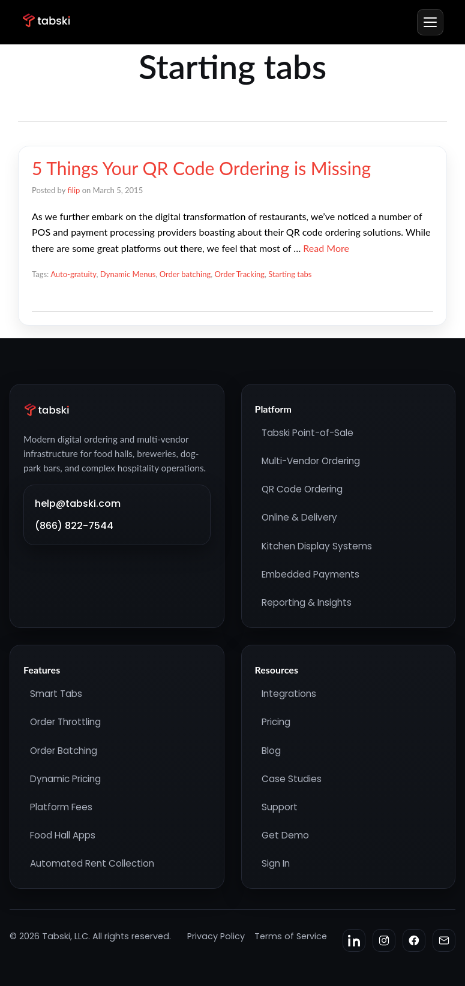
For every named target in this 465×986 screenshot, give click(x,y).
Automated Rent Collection (92, 863)
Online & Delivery (299, 517)
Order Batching (63, 750)
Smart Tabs (56, 693)
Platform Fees (61, 807)
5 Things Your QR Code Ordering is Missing (201, 168)
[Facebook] (414, 940)
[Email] (444, 940)
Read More (326, 248)
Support (280, 807)
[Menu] (430, 22)
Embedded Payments (310, 574)
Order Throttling (65, 722)
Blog (271, 750)
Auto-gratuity (73, 274)
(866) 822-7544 (74, 526)
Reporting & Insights (307, 602)
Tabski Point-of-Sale (307, 432)
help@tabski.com (78, 503)
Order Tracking (239, 274)
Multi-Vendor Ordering (311, 461)
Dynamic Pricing (65, 778)
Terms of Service (290, 936)
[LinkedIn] (354, 940)
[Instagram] (384, 940)
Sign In (276, 863)
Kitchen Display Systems (317, 546)
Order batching (185, 274)
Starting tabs (289, 274)
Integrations (289, 693)
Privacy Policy (216, 936)
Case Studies (292, 778)
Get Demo (285, 835)
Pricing (276, 722)
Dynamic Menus (127, 274)
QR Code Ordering (302, 489)
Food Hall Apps (62, 835)
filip (73, 190)
